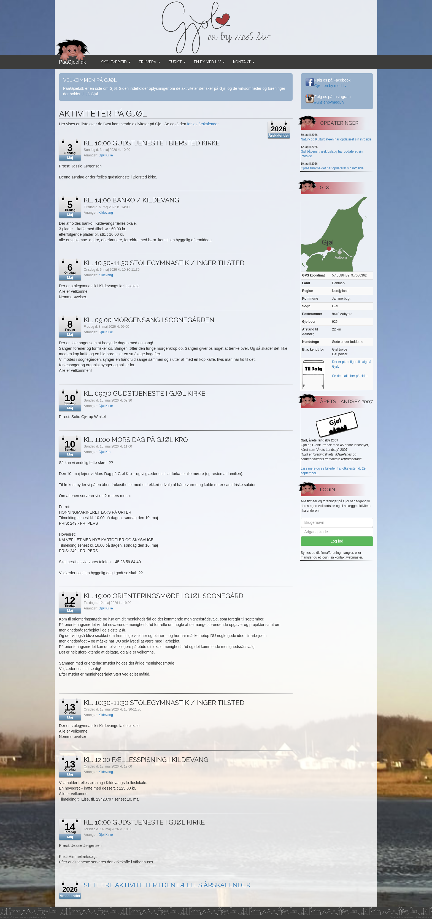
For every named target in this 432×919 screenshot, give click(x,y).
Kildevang (106, 213)
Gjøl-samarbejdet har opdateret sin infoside (332, 168)
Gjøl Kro (105, 452)
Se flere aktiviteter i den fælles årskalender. (168, 885)
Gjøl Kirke (106, 155)
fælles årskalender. (203, 124)
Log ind (337, 541)
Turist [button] (177, 62)
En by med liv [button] (209, 62)
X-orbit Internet (424, 917)
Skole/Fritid (116, 62)
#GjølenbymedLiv (329, 102)
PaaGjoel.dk (73, 60)
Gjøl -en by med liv (330, 85)
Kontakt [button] (244, 62)
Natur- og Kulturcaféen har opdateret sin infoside (336, 139)
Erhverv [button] (149, 62)
